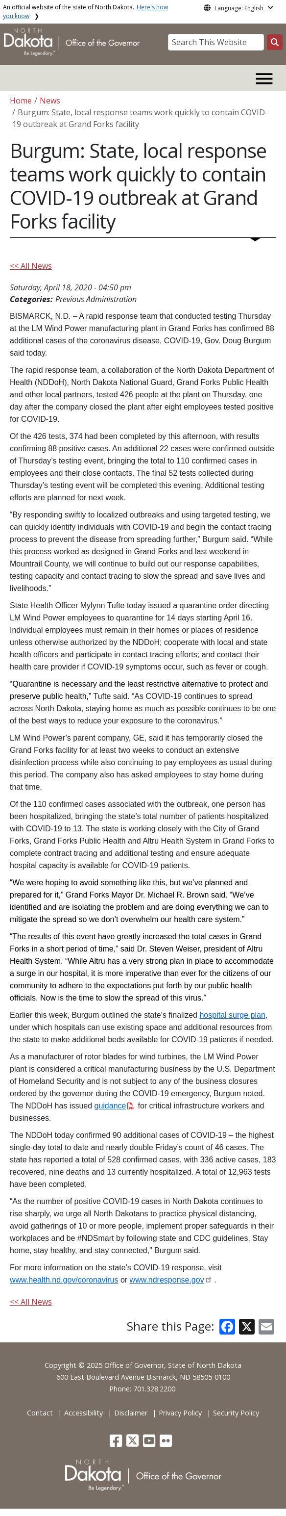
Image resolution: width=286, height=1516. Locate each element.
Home (21, 100)
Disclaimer (130, 1412)
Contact (40, 1412)
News (50, 100)
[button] (117, 1443)
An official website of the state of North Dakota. (85, 11)
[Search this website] (275, 42)
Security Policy (236, 1412)
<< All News (31, 265)
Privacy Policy (180, 1412)
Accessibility (83, 1412)
